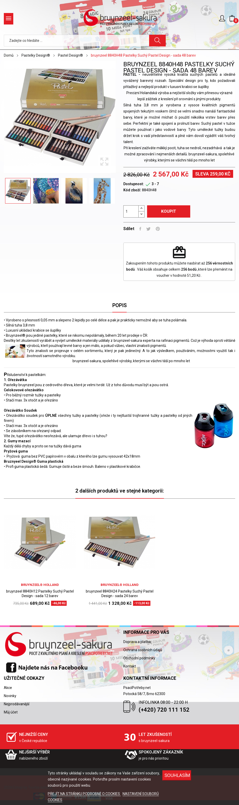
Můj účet (11, 712)
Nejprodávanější (16, 704)
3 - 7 (155, 184)
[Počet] (131, 211)
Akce (8, 688)
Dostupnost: (133, 184)
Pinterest (157, 229)
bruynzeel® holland (40, 584)
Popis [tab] (119, 305)
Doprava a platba (137, 642)
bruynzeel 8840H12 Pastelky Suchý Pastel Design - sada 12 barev (40, 593)
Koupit (168, 211)
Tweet (148, 229)
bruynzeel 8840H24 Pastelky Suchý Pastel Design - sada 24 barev (119, 593)
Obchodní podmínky (139, 658)
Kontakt (129, 666)
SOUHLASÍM (177, 775)
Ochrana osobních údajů (142, 650)
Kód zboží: (132, 190)
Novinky (10, 696)
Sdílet (140, 229)
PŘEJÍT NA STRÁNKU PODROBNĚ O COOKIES (84, 794)
